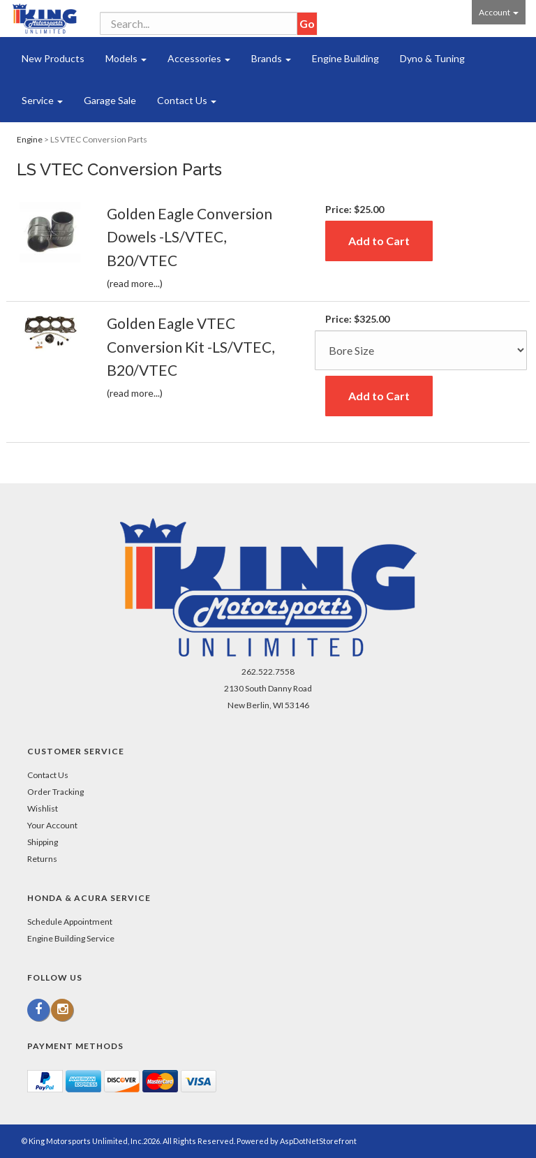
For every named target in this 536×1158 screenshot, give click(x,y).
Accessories (199, 58)
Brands (271, 58)
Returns (42, 858)
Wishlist (42, 808)
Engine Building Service (70, 938)
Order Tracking (55, 791)
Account (499, 12)
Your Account (52, 825)
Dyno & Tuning (432, 58)
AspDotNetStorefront (318, 1140)
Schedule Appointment (69, 921)
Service (42, 100)
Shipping (42, 842)
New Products (53, 58)
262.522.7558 (268, 671)
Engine (30, 139)
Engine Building (345, 58)
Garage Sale (110, 100)
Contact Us (186, 100)
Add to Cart (379, 240)
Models (126, 58)
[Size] (421, 350)
